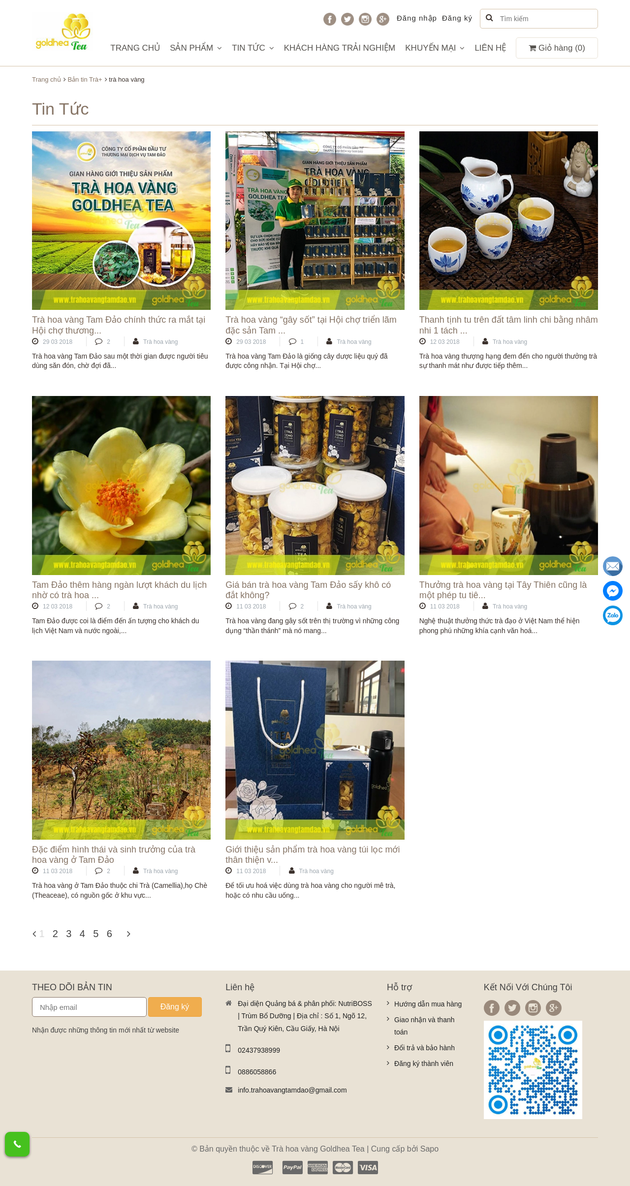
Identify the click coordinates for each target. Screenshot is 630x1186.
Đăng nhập (417, 18)
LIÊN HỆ (490, 48)
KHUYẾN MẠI (435, 48)
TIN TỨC (253, 48)
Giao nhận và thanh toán (424, 1026)
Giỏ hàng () (557, 48)
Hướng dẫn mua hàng (428, 1004)
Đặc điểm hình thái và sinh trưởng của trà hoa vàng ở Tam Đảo (113, 855)
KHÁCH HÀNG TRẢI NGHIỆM (340, 48)
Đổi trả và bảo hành (424, 1048)
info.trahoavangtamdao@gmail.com (292, 1090)
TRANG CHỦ (135, 48)
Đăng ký (457, 18)
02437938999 (259, 1050)
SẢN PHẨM (196, 48)
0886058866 (257, 1072)
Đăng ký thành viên (423, 1063)
